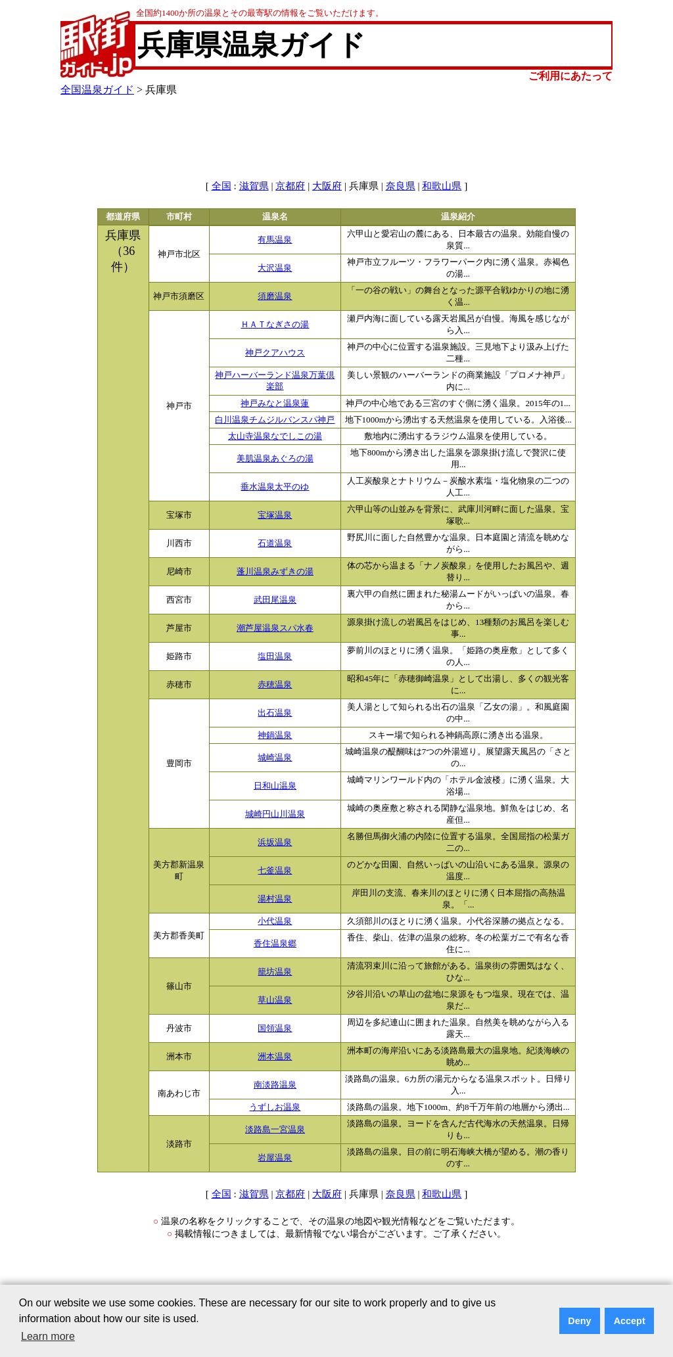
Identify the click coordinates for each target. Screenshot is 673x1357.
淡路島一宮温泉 (275, 1129)
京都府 (290, 186)
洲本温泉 (275, 1056)
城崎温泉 (275, 757)
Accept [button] (629, 1321)
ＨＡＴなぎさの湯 (275, 324)
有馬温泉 (275, 239)
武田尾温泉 (275, 600)
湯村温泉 (275, 899)
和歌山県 (441, 186)
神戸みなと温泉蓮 (275, 403)
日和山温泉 (275, 786)
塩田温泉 (275, 656)
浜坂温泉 (275, 842)
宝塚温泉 (275, 515)
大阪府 (327, 186)
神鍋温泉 (275, 735)
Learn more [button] (48, 1336)
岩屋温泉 (275, 1157)
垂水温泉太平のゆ (275, 487)
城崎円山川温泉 (275, 814)
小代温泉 (275, 921)
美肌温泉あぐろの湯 (275, 458)
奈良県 (400, 186)
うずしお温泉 (274, 1107)
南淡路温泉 (275, 1085)
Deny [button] (579, 1321)
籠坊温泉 (275, 972)
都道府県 (123, 216)
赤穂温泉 (275, 684)
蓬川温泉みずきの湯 (275, 571)
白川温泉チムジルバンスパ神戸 (275, 420)
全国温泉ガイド (97, 89)
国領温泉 (275, 1028)
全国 (221, 186)
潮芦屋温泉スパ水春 (275, 628)
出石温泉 (275, 713)
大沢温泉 (275, 268)
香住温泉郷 (275, 943)
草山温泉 (275, 1000)
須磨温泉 (275, 296)
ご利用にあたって (570, 75)
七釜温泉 (275, 870)
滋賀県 (254, 186)
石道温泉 (275, 543)
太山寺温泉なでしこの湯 (275, 436)
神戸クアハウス (275, 352)
